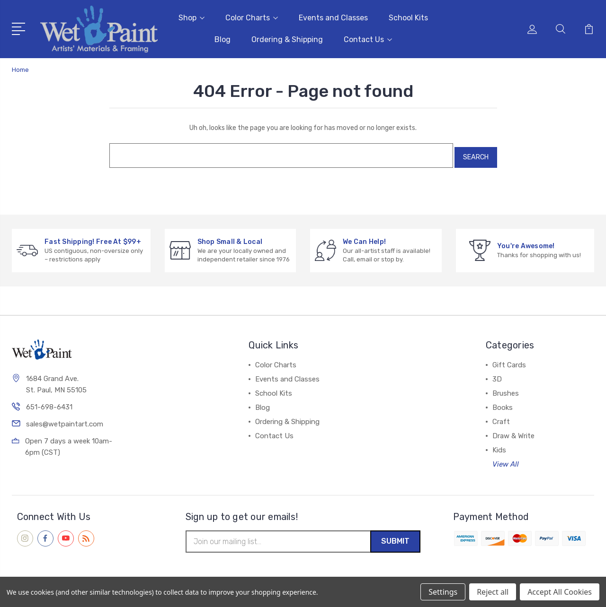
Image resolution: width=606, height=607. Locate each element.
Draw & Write (513, 430)
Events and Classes (333, 16)
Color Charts (251, 16)
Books (502, 402)
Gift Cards (509, 359)
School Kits (408, 16)
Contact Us (368, 38)
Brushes (505, 387)
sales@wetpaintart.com (64, 419)
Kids (499, 444)
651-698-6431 (49, 402)
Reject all (492, 592)
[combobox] (276, 151)
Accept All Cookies (559, 592)
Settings (442, 592)
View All (505, 458)
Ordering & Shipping (287, 38)
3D (497, 373)
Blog (222, 38)
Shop (191, 16)
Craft (501, 416)
